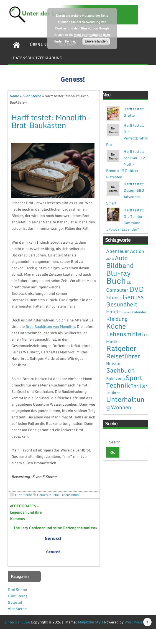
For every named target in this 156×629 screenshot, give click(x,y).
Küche (54, 494)
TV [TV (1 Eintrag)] (108, 392)
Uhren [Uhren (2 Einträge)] (115, 392)
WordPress (133, 622)
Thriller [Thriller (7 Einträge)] (139, 386)
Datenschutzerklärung (37, 58)
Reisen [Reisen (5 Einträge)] (113, 363)
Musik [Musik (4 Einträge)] (111, 341)
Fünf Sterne (31, 96)
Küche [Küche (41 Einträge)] (116, 326)
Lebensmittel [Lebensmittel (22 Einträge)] (124, 334)
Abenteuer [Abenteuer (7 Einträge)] (117, 251)
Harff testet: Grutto (134, 112)
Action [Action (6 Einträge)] (137, 251)
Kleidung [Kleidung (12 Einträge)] (117, 318)
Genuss (42, 494)
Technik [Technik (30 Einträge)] (118, 385)
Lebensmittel (69, 494)
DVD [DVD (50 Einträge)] (136, 289)
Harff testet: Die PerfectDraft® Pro (127, 135)
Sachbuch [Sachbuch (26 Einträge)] (120, 370)
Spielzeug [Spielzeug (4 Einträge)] (115, 378)
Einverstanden (96, 41)
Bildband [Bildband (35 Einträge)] (120, 265)
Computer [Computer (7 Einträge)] (117, 290)
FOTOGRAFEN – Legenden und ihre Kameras (26, 512)
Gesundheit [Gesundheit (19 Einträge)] (121, 304)
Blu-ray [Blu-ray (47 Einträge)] (118, 273)
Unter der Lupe (17, 622)
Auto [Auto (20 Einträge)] (121, 258)
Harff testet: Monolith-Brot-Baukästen (50, 121)
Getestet (15, 602)
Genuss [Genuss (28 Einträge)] (133, 297)
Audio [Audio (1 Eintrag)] (110, 258)
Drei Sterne (17, 589)
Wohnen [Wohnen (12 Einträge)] (121, 407)
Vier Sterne (17, 609)
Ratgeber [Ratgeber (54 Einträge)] (121, 348)
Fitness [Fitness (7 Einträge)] (114, 297)
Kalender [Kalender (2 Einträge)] (139, 312)
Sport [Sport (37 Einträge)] (134, 377)
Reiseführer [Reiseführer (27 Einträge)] (123, 356)
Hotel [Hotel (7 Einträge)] (112, 311)
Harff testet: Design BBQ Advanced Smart (125, 193)
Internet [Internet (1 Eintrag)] (125, 312)
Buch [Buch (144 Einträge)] (116, 280)
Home (14, 96)
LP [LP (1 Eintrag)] (146, 335)
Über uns (39, 44)
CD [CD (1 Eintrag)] (129, 282)
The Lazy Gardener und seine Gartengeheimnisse (54, 528)
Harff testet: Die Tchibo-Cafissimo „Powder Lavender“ (125, 219)
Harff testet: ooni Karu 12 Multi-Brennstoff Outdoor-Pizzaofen (125, 164)
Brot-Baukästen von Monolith (50, 326)
